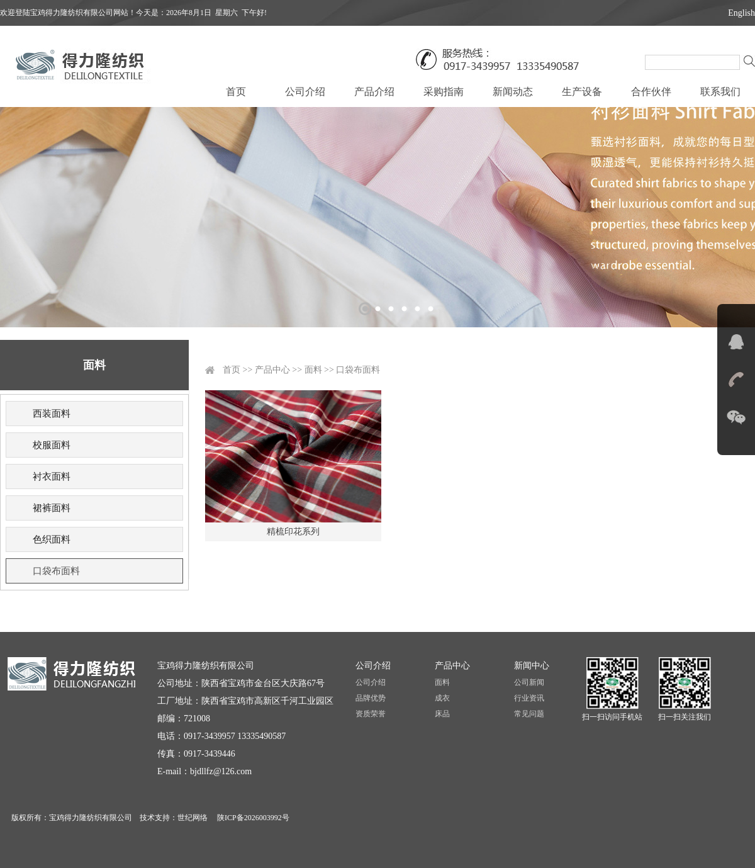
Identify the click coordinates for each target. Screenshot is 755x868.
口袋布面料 (56, 571)
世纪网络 (192, 817)
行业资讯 (529, 698)
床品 (442, 713)
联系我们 (720, 91)
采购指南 (443, 91)
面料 (313, 370)
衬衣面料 (51, 476)
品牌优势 (370, 698)
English (741, 13)
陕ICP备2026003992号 (252, 817)
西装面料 (51, 414)
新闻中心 (531, 665)
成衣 (442, 698)
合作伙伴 (651, 91)
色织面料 (51, 539)
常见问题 (529, 713)
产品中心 (272, 370)
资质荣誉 (370, 713)
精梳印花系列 (293, 531)
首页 (236, 91)
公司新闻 (529, 682)
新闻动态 (513, 91)
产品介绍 (374, 91)
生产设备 (582, 91)
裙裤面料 (51, 508)
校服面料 (51, 445)
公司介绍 (305, 91)
